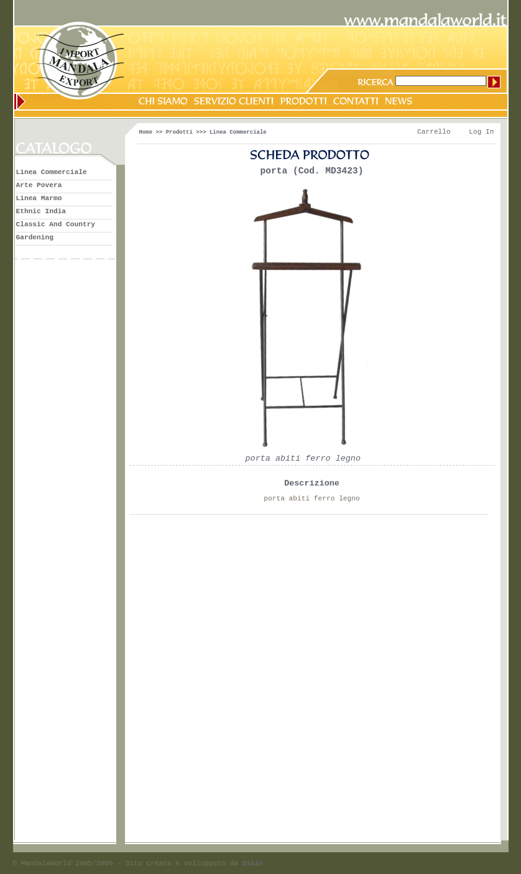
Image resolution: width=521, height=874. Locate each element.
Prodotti (179, 132)
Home (146, 132)
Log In (481, 132)
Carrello (434, 132)
